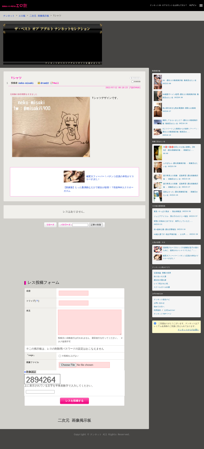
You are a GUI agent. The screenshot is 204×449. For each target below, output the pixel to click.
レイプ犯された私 (161, 284)
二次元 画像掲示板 (39, 16)
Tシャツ (16, 78)
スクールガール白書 (162, 288)
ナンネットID (155, 5)
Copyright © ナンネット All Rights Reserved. (102, 440)
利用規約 (157, 311)
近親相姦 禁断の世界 (162, 274)
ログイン (192, 5)
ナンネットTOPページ (162, 315)
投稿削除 (136, 82)
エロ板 (22, 16)
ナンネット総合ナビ (162, 300)
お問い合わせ (159, 304)
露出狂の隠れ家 (160, 281)
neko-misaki (26, 83)
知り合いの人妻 (160, 277)
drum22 (42, 83)
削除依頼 (135, 78)
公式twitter (169, 311)
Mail (54, 83)
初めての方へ (159, 307)
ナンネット (9, 16)
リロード (50, 225)
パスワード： (81, 225)
